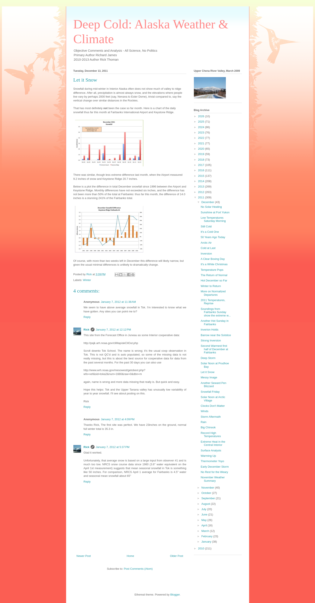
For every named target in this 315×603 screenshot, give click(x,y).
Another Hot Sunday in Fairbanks (215, 322)
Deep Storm (208, 358)
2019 (201, 154)
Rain (203, 422)
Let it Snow (207, 372)
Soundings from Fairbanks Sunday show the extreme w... (216, 312)
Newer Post (84, 556)
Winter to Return (211, 286)
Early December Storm (215, 466)
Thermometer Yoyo (212, 461)
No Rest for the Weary (214, 472)
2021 (201, 143)
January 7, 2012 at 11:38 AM (118, 301)
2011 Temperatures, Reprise (213, 302)
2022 (201, 137)
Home (130, 556)
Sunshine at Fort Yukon (215, 212)
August (206, 503)
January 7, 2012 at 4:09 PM (118, 419)
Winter (87, 280)
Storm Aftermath (211, 416)
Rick (86, 329)
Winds (204, 411)
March (205, 531)
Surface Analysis (211, 450)
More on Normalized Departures (213, 293)
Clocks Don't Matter (213, 405)
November (208, 487)
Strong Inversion (211, 340)
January (206, 541)
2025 (201, 121)
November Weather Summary (213, 479)
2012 (201, 192)
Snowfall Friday (210, 391)
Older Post (176, 556)
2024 (201, 127)
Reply (87, 317)
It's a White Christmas (214, 264)
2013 (201, 186)
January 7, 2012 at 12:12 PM (113, 329)
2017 (201, 165)
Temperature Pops (212, 269)
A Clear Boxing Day (213, 259)
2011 (201, 197)
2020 (201, 148)
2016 (201, 170)
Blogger (175, 594)
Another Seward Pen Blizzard (213, 384)
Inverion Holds (209, 329)
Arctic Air (206, 242)
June (204, 514)
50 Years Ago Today (213, 237)
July (204, 509)
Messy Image (209, 377)
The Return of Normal (214, 275)
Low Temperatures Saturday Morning (213, 219)
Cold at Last (208, 248)
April (204, 525)
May (204, 520)
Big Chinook (208, 427)
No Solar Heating (211, 206)
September (208, 498)
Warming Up (208, 455)
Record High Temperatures (211, 434)
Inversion (206, 253)
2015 (201, 175)
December (208, 202)
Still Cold (206, 226)
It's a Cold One (210, 231)
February (207, 536)
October (206, 493)
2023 (201, 132)
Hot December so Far (214, 280)
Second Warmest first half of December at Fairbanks (214, 349)
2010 (201, 548)
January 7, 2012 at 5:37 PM (112, 447)
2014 (201, 181)
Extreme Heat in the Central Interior (213, 443)
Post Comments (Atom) (138, 568)
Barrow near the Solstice (216, 335)
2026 (201, 116)
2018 (201, 159)
